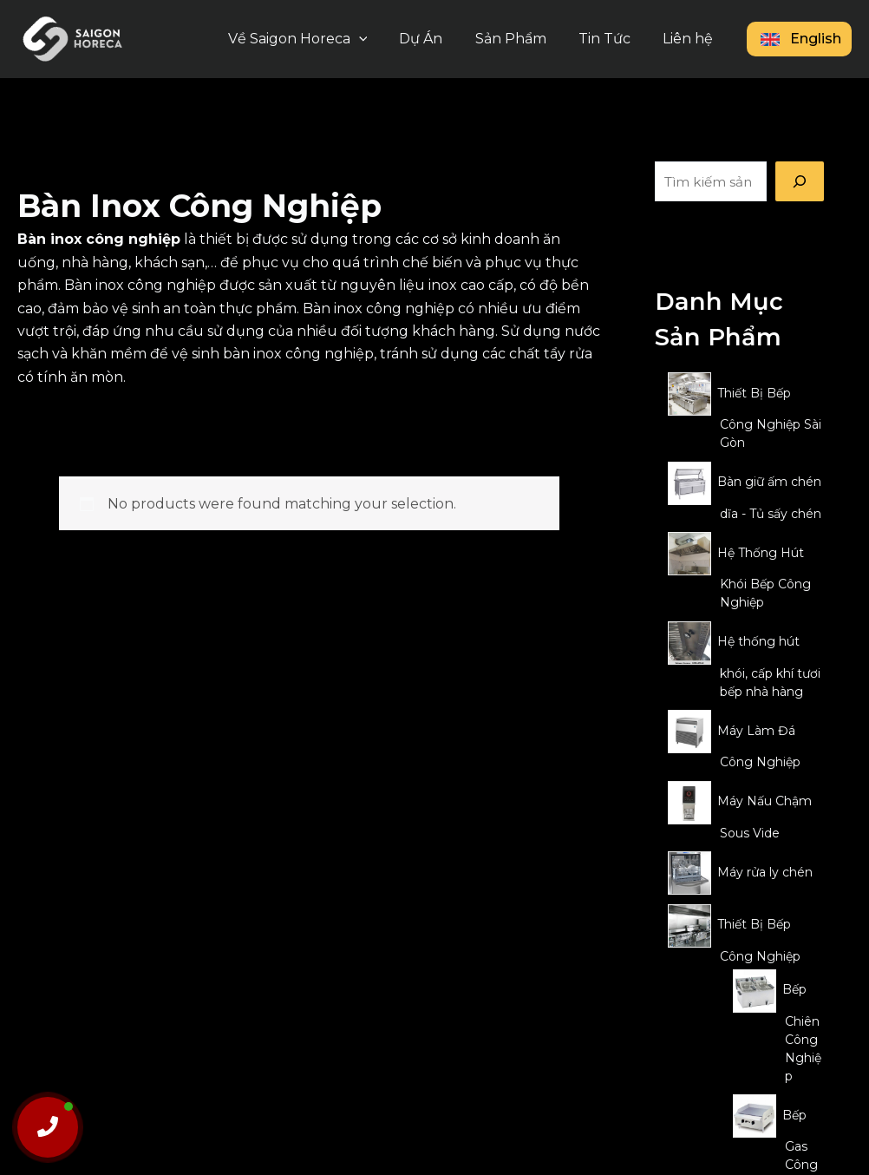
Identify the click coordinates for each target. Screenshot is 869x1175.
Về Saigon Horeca (318, 39)
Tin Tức (611, 38)
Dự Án (437, 38)
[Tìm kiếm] (799, 181)
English (799, 38)
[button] (379, 39)
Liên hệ (690, 38)
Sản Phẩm (522, 38)
